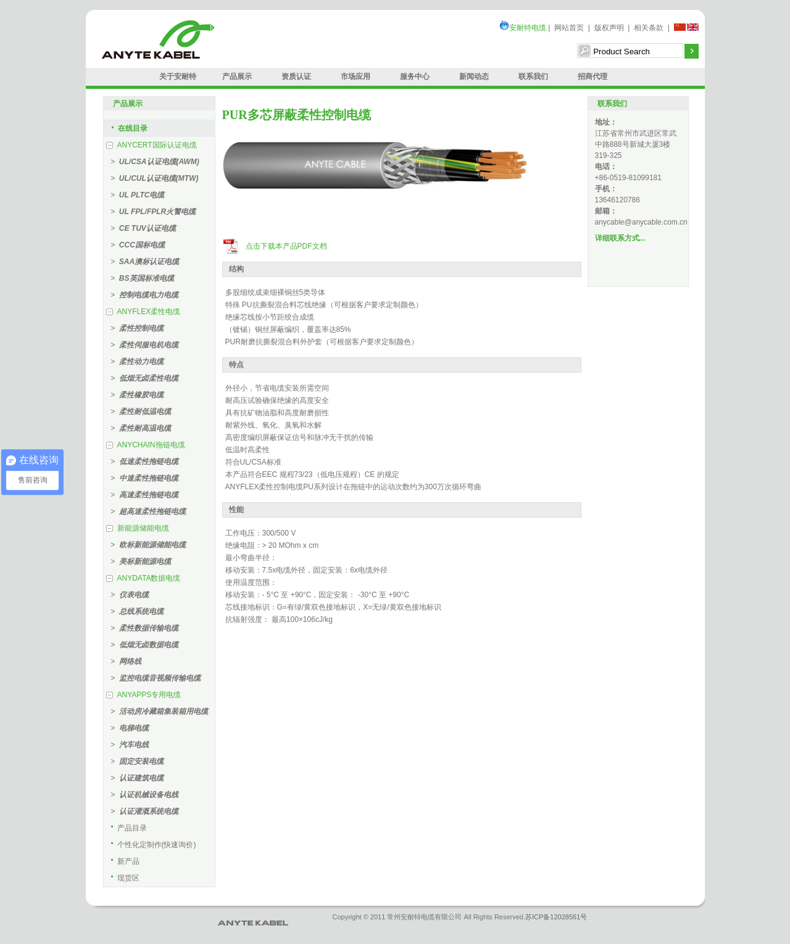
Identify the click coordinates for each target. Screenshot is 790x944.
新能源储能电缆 (143, 528)
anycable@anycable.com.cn (641, 222)
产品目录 (132, 828)
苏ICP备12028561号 (556, 917)
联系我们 (533, 76)
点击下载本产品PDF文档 (286, 246)
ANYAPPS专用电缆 (149, 694)
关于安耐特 (177, 76)
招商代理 (592, 76)
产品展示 (237, 76)
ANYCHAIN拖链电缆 (151, 445)
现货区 (128, 878)
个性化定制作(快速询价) (156, 844)
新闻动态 (474, 76)
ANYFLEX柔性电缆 (149, 311)
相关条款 (648, 27)
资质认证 (296, 76)
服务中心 (415, 76)
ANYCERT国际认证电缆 (157, 145)
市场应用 (355, 76)
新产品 (128, 861)
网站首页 (569, 27)
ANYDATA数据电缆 (149, 578)
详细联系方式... (620, 238)
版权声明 (609, 27)
